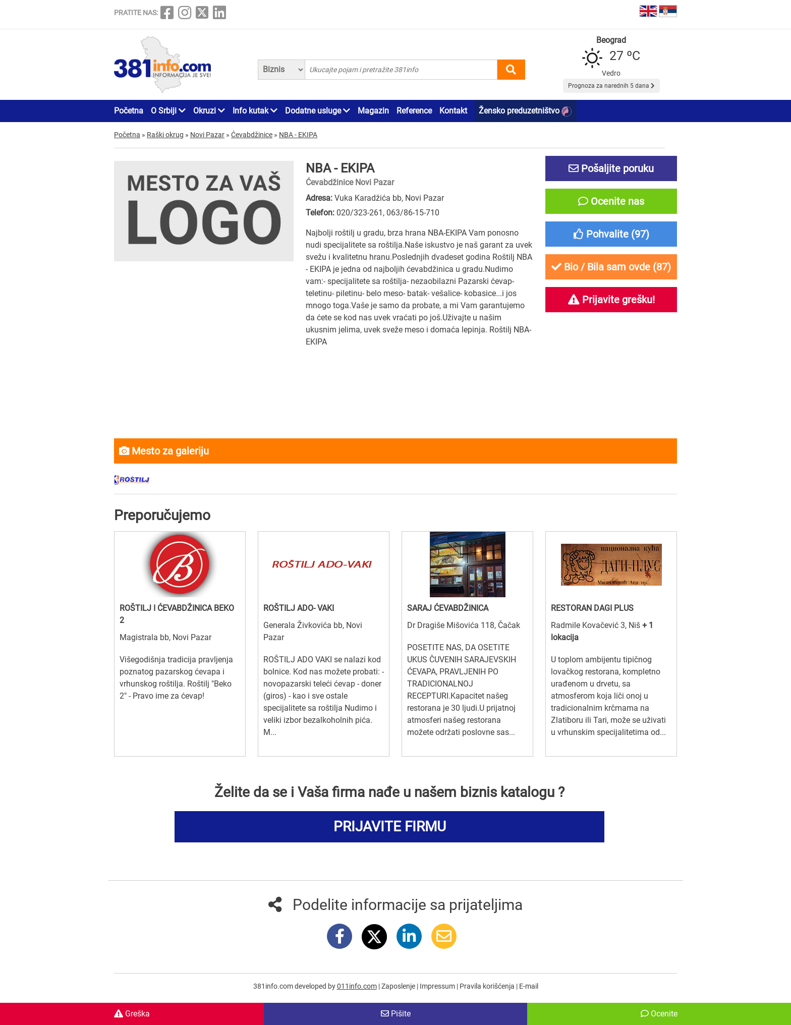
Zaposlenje (399, 986)
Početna (128, 111)
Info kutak (255, 111)
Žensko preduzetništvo (525, 111)
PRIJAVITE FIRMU (389, 826)
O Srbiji (168, 111)
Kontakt (453, 111)
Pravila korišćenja (488, 986)
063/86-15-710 (412, 212)
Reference (414, 111)
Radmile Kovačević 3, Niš (596, 625)
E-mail (528, 986)
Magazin (373, 111)
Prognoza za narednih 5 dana (611, 85)
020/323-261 (359, 212)
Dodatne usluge (317, 111)
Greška (132, 1013)
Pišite (396, 1013)
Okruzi (209, 111)
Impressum (438, 986)
